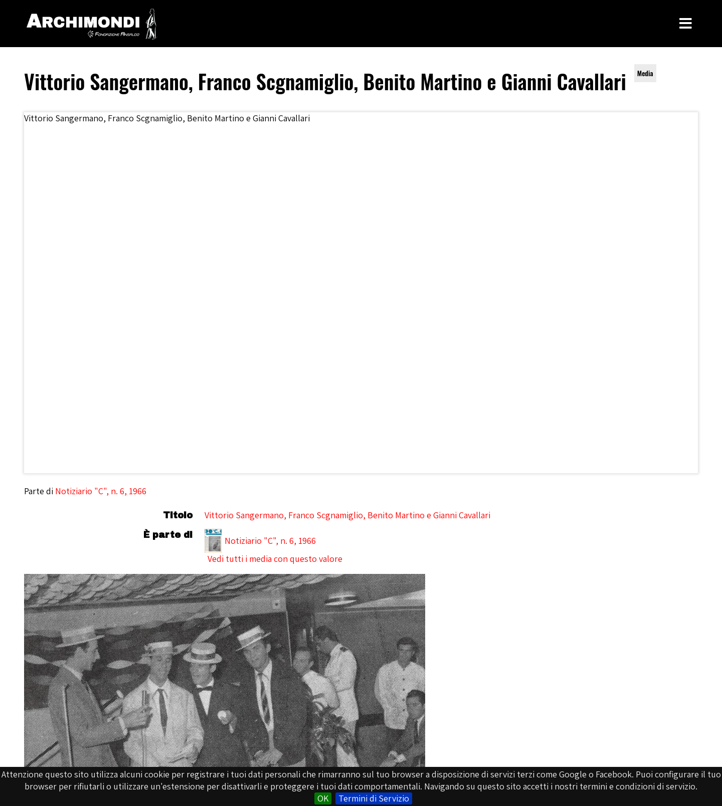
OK (322, 798)
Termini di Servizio (373, 798)
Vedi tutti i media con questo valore (275, 558)
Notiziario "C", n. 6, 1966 (100, 491)
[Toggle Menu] (685, 24)
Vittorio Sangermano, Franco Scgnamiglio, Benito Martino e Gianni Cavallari (347, 515)
